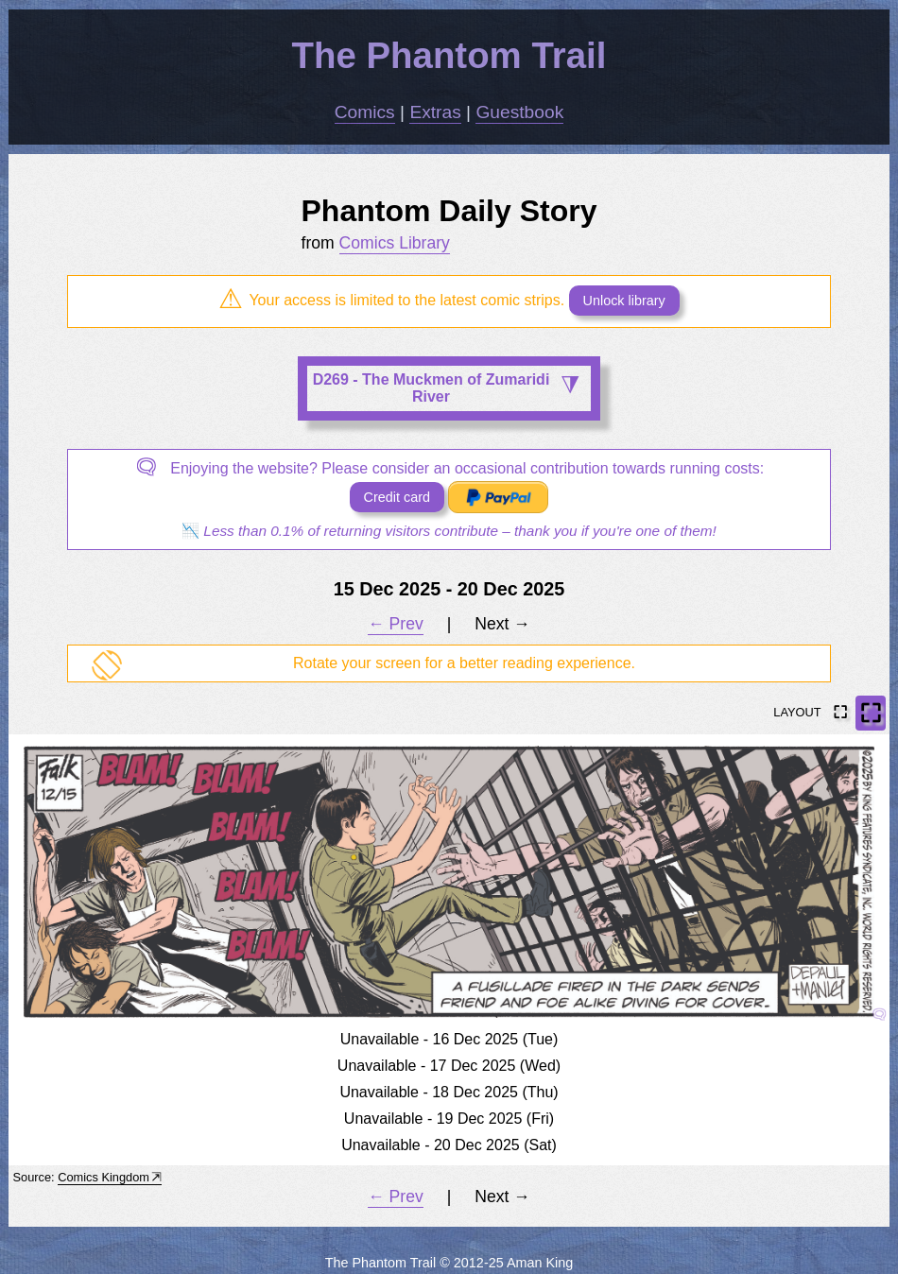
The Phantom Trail (449, 55)
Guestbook (519, 112)
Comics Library (394, 242)
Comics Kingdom (103, 1177)
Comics (365, 112)
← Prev (395, 623)
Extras (434, 112)
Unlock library (624, 300)
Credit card (397, 497)
